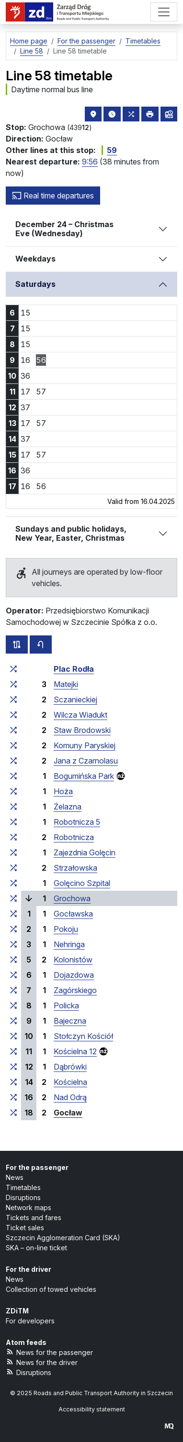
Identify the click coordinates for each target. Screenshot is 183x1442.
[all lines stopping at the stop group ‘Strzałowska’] (13, 868)
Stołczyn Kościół (83, 1036)
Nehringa (69, 944)
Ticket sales (25, 1228)
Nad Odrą (70, 1097)
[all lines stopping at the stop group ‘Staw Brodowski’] (13, 730)
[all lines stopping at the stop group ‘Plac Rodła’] (13, 669)
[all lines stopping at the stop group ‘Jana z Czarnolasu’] (13, 760)
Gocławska (73, 913)
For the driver (28, 1269)
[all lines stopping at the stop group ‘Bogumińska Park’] (13, 776)
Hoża (63, 791)
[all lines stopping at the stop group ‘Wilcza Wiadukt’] (13, 715)
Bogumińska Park (84, 776)
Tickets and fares (33, 1217)
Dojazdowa (74, 975)
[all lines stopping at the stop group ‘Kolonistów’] (13, 959)
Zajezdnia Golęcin (84, 852)
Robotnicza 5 (77, 822)
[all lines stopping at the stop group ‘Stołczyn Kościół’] (13, 1036)
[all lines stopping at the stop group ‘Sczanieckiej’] (13, 699)
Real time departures (53, 195)
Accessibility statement (91, 1409)
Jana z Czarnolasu (86, 760)
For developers (30, 1321)
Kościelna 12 (75, 1051)
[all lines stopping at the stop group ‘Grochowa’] (13, 898)
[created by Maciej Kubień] (169, 1426)
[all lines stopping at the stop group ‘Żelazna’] (13, 806)
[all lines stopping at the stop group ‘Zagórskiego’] (13, 990)
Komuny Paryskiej (84, 745)
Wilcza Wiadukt (80, 715)
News (14, 1177)
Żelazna (67, 806)
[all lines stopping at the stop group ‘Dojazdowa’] (13, 975)
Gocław (68, 1112)
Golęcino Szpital (82, 883)
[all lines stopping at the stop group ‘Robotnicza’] (13, 837)
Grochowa (72, 898)
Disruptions (23, 1197)
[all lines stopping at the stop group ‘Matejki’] (13, 684)
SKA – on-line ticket (36, 1248)
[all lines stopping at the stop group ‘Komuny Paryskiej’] (13, 745)
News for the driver (42, 1361)
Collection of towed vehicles (51, 1289)
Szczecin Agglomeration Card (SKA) (63, 1238)
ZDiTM (17, 1311)
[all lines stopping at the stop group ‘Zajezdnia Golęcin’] (13, 852)
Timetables (23, 1187)
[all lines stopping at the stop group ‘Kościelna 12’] (13, 1051)
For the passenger (37, 1167)
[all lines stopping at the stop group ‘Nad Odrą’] (13, 1097)
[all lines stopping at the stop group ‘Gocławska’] (13, 913)
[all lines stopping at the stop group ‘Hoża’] (13, 791)
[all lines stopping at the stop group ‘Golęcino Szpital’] (13, 883)
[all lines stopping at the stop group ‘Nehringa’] (13, 944)
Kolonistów (73, 959)
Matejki (66, 684)
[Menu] (163, 12)
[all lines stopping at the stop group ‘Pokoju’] (13, 929)
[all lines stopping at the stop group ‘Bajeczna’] (13, 1021)
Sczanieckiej (75, 699)
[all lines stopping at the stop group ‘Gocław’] (13, 1112)
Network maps (28, 1207)
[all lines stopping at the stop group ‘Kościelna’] (13, 1082)
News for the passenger (49, 1351)
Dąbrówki (70, 1066)
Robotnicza (74, 837)
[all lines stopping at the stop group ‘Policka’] (13, 1005)
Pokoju (66, 929)
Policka (66, 1005)
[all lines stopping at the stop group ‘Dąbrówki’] (13, 1066)
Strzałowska (75, 868)
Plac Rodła (74, 669)
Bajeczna (70, 1021)
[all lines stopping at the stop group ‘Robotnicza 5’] (13, 822)
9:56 (90, 161)
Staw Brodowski (82, 730)
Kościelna (70, 1082)
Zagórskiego (75, 990)
